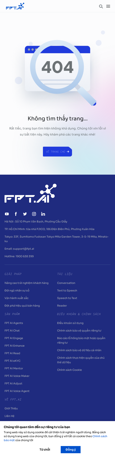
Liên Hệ (9, 416)
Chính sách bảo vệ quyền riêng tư (79, 330)
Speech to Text (67, 298)
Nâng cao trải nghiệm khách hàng (26, 283)
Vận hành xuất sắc (16, 298)
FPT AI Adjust (13, 383)
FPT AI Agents (14, 323)
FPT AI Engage (14, 338)
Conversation (66, 283)
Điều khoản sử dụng (70, 323)
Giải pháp (13, 274)
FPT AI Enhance (15, 345)
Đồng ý (71, 449)
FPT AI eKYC (12, 361)
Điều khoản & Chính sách (79, 314)
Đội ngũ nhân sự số (17, 290)
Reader (62, 305)
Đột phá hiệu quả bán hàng (22, 305)
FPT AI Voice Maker (17, 376)
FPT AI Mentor (14, 368)
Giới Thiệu (11, 408)
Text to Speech (67, 290)
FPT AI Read (12, 353)
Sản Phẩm (12, 314)
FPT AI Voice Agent (17, 391)
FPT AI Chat (12, 330)
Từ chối (45, 449)
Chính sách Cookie (69, 370)
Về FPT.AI (13, 399)
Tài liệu (64, 274)
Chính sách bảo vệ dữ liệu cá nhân (79, 350)
